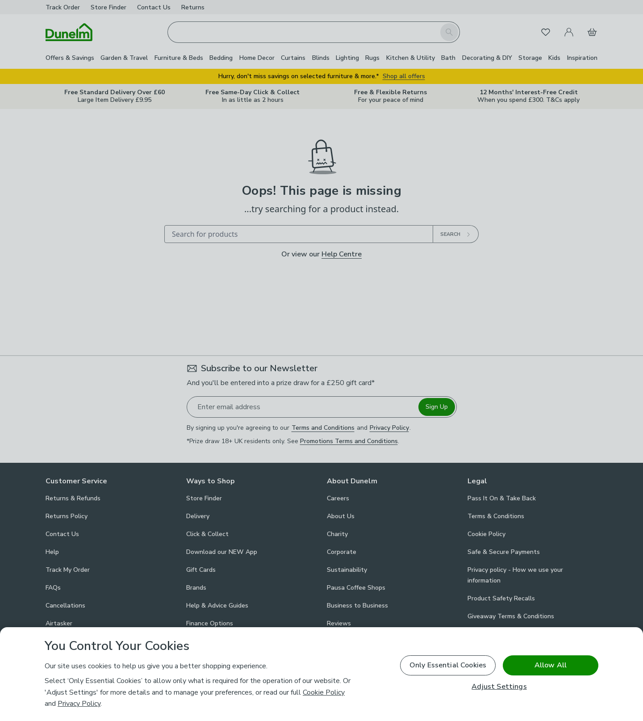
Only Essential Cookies (448, 665)
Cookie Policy (324, 692)
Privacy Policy (79, 703)
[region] (321, 674)
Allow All (550, 665)
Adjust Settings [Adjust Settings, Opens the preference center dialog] (499, 687)
